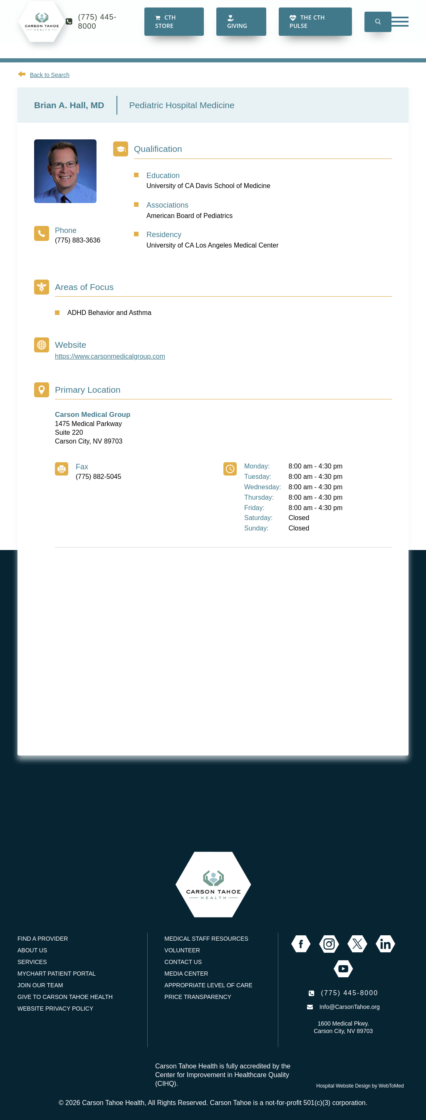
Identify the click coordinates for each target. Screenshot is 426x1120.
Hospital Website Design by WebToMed (360, 1086)
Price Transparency (197, 997)
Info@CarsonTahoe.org (350, 1007)
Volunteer (182, 950)
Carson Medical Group (92, 415)
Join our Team (40, 985)
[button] (377, 29)
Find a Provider (42, 938)
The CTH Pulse (307, 29)
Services (32, 962)
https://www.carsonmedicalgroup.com (110, 356)
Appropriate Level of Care (208, 985)
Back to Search (49, 75)
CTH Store (165, 29)
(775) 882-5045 (98, 476)
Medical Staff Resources (206, 938)
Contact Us (183, 962)
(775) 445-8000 (97, 29)
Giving (237, 29)
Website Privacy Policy (55, 1008)
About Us (32, 950)
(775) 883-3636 (77, 240)
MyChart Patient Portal (56, 973)
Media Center (186, 973)
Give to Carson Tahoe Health (65, 997)
